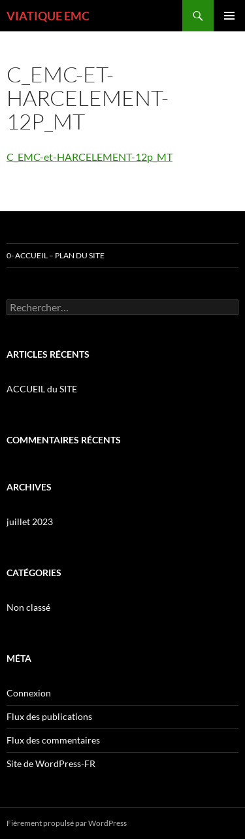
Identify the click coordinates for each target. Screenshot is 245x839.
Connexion (29, 692)
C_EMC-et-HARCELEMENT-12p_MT (89, 156)
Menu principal (229, 15)
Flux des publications (49, 716)
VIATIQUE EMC (48, 16)
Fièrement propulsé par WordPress (67, 823)
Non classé (28, 607)
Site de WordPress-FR (51, 763)
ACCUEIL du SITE (42, 388)
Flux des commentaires (53, 739)
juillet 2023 (30, 521)
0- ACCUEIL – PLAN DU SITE (56, 255)
